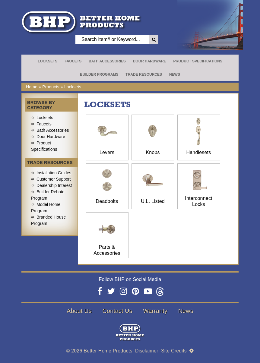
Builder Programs (99, 74)
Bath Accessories (107, 61)
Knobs (153, 152)
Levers (107, 152)
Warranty (155, 311)
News (174, 74)
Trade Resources (143, 74)
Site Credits (174, 350)
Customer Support (53, 179)
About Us (79, 311)
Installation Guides (53, 172)
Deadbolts (107, 201)
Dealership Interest (54, 185)
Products (50, 86)
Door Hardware (149, 61)
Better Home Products (108, 350)
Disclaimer (146, 350)
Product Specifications (197, 61)
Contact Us (117, 311)
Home (31, 86)
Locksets (47, 61)
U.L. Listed (153, 201)
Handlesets (198, 152)
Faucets (73, 61)
